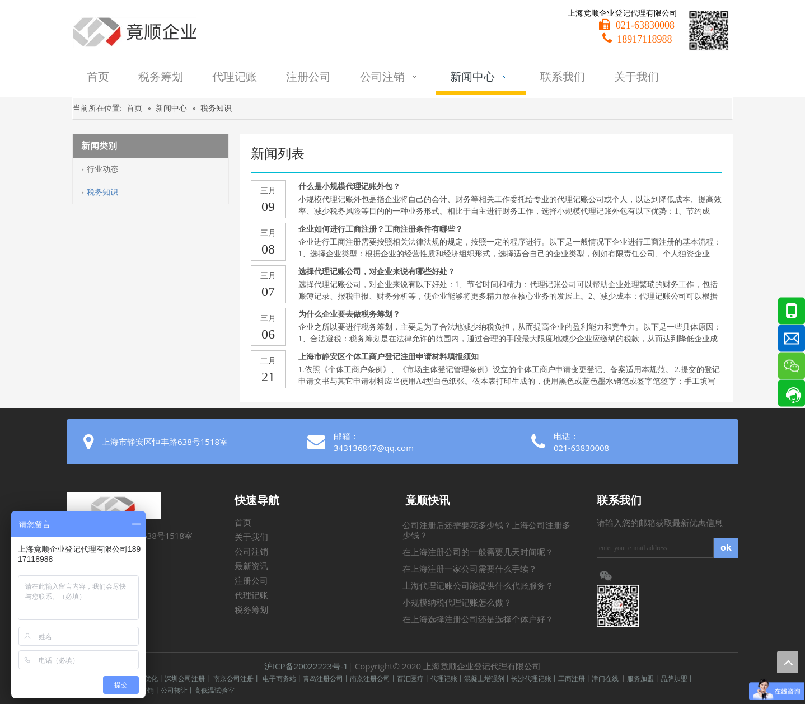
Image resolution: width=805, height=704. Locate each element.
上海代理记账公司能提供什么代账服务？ (478, 585)
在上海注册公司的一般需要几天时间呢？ (478, 552)
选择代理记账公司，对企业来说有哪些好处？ (376, 271)
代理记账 (251, 595)
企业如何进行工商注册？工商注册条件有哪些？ (380, 229)
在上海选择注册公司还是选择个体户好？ (478, 619)
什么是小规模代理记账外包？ (349, 186)
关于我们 (251, 537)
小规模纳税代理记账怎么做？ (457, 602)
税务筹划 (251, 610)
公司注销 (251, 551)
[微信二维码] (709, 30)
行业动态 (102, 169)
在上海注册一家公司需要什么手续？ (469, 569)
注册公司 (251, 580)
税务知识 (102, 192)
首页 (243, 522)
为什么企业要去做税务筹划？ (349, 314)
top (787, 662)
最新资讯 (251, 566)
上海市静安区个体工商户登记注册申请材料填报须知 (388, 357)
